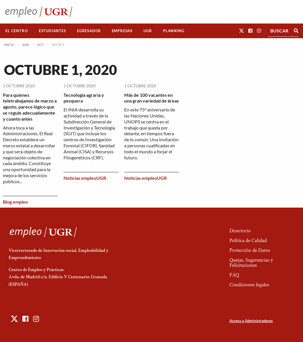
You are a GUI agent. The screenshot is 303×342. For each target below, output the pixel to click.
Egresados (89, 30)
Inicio (9, 45)
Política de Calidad (248, 240)
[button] (241, 30)
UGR (147, 30)
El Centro (16, 30)
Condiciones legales (249, 284)
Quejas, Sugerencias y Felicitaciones (251, 262)
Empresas (122, 30)
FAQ (234, 275)
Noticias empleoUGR (85, 178)
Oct (40, 45)
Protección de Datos (249, 250)
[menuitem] (16, 31)
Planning (173, 30)
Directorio (240, 230)
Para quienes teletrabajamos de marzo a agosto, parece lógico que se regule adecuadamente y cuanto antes (30, 106)
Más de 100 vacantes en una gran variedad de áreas (151, 98)
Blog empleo (15, 201)
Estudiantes (52, 30)
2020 (25, 45)
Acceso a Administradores (251, 320)
